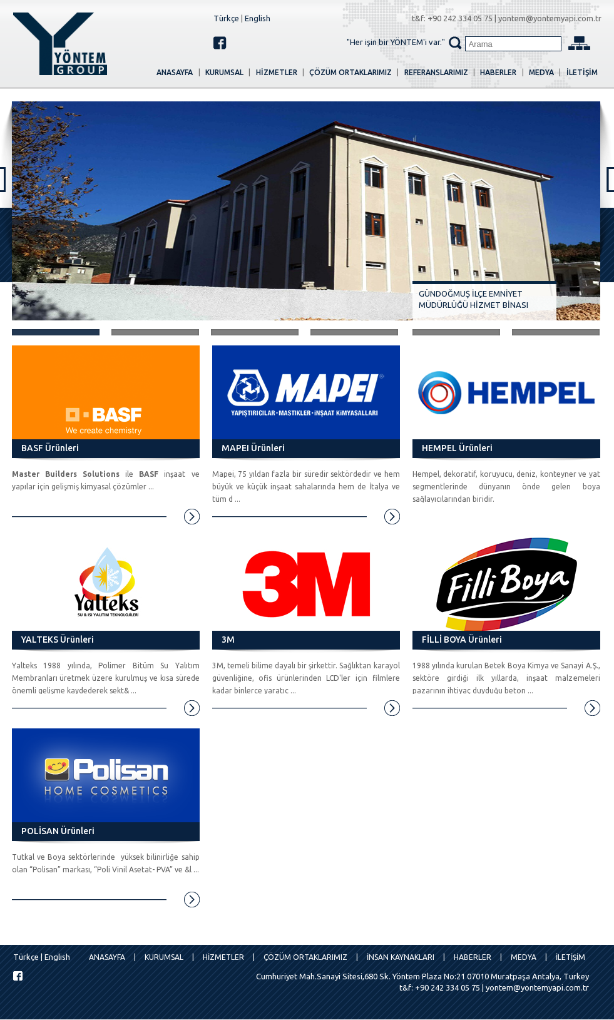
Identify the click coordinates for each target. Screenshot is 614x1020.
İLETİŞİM (582, 72)
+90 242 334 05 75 (460, 18)
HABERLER (498, 72)
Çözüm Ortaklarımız (350, 72)
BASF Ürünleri (50, 448)
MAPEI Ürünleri (253, 448)
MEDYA (541, 72)
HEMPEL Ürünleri (457, 448)
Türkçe (226, 18)
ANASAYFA (174, 72)
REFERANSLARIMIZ (436, 72)
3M (228, 640)
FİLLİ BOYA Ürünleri (462, 640)
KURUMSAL (224, 72)
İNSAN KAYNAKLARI (400, 957)
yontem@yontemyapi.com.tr (549, 18)
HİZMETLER (276, 72)
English (257, 18)
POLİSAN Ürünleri (58, 831)
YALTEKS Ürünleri (57, 640)
